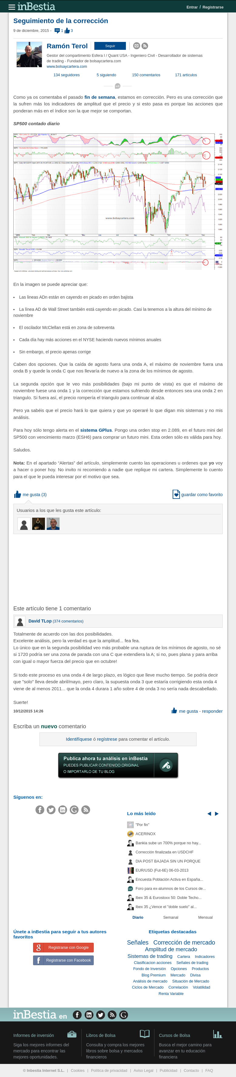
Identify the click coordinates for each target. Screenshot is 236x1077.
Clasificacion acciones (153, 963)
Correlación (178, 987)
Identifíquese (79, 739)
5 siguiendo (106, 75)
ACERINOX (146, 834)
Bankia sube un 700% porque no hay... (168, 843)
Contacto (191, 1070)
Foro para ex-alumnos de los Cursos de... (171, 889)
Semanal (170, 917)
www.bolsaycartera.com (67, 66)
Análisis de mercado (150, 981)
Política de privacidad (109, 1070)
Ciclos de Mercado (148, 987)
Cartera (183, 957)
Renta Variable (171, 994)
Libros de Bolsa (118, 1033)
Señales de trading (192, 963)
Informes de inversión (45, 1034)
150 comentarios (146, 75)
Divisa (195, 975)
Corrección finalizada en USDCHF (165, 852)
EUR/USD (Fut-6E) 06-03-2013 (162, 870)
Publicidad (168, 1070)
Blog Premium (154, 975)
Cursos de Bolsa (191, 1033)
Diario (138, 917)
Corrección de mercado (184, 942)
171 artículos (186, 75)
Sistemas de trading (149, 956)
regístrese (107, 739)
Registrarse (213, 7)
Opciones (179, 969)
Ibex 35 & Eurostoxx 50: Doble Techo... (169, 898)
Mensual (205, 917)
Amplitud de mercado (171, 949)
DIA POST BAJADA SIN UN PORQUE (168, 861)
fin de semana (99, 97)
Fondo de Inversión (149, 969)
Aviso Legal (143, 1070)
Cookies (78, 1070)
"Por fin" (142, 825)
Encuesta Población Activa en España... (169, 879)
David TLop (40, 621)
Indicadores (205, 957)
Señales (138, 942)
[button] (110, 46)
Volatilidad (201, 987)
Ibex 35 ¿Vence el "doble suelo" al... (166, 907)
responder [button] (212, 711)
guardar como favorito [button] (198, 494)
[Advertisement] (110, 569)
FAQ (209, 1070)
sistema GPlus (96, 430)
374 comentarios (68, 621)
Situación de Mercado (190, 981)
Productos (200, 969)
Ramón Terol (67, 46)
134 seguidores (67, 75)
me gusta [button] (27, 494)
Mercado (177, 975)
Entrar (192, 7)
